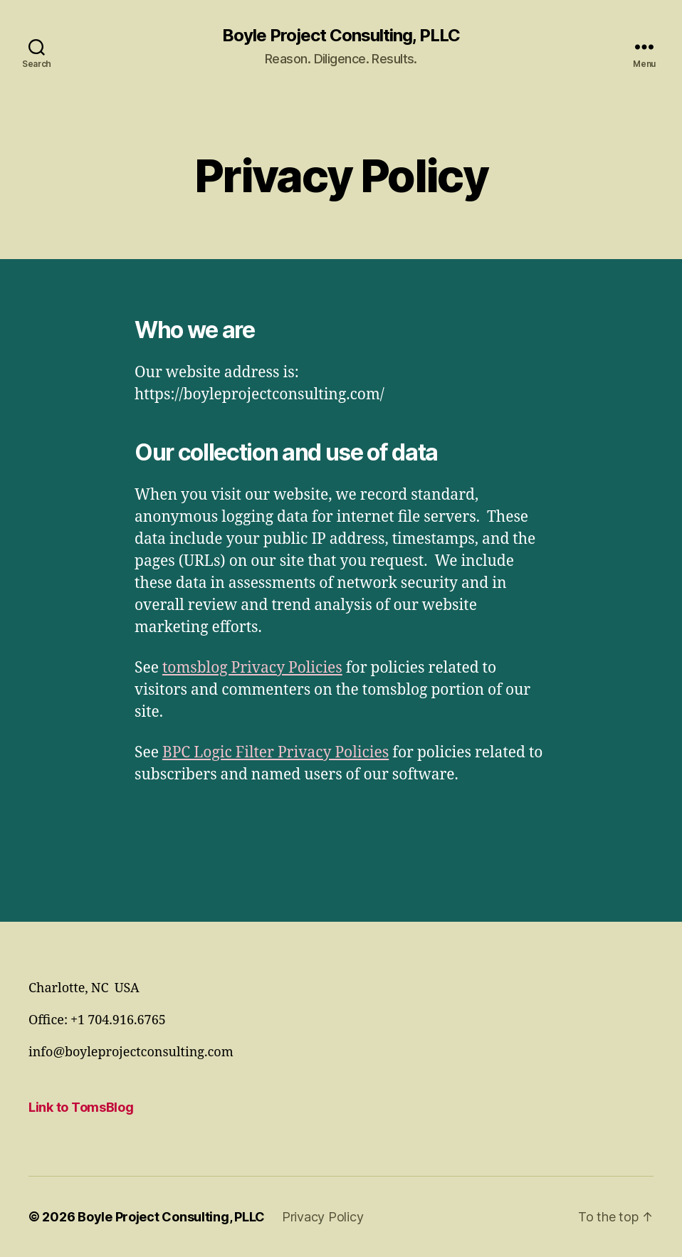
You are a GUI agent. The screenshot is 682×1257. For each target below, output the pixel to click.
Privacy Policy (322, 1216)
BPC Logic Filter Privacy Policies (275, 752)
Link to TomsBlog (81, 1107)
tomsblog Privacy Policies (252, 668)
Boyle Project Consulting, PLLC (341, 35)
